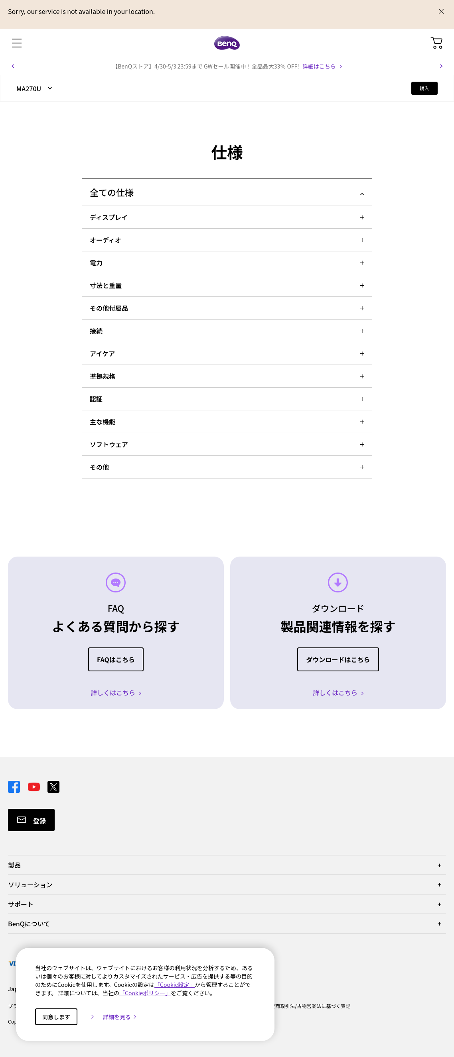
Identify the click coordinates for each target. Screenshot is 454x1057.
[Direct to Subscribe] (31, 820)
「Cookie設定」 (174, 984)
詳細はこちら (319, 66)
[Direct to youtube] (34, 785)
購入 (424, 88)
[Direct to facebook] (15, 785)
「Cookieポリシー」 (145, 993)
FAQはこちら (116, 659)
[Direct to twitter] (53, 785)
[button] (13, 66)
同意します (56, 1017)
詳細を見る (120, 1017)
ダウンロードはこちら (338, 659)
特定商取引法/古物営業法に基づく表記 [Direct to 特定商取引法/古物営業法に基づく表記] (308, 1005)
